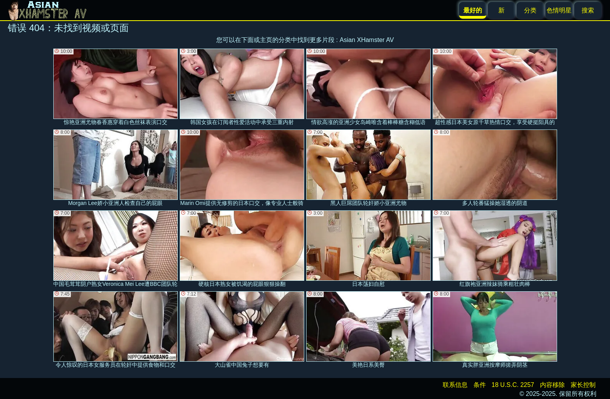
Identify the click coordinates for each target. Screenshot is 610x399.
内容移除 (552, 385)
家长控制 (583, 385)
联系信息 (455, 385)
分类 (530, 10)
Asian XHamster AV (367, 40)
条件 (479, 385)
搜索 (588, 10)
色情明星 (559, 10)
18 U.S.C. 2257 (513, 385)
